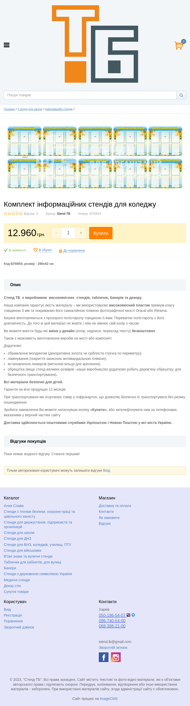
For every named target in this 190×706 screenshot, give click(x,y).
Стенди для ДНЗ (17, 538)
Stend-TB (63, 214)
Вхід (106, 470)
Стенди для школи (30, 109)
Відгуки (105, 523)
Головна (9, 109)
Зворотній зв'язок (113, 648)
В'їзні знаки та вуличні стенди (28, 556)
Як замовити (109, 518)
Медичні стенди (17, 580)
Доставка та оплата (115, 506)
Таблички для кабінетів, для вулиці (32, 562)
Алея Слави (14, 506)
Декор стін (12, 586)
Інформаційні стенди (59, 109)
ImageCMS (109, 699)
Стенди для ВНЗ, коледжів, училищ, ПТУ (37, 545)
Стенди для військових (23, 550)
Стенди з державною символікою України (38, 574)
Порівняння (13, 621)
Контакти (106, 512)
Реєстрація (13, 615)
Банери (10, 568)
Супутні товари (16, 592)
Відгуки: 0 (31, 214)
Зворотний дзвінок (19, 627)
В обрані (45, 250)
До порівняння (74, 250)
